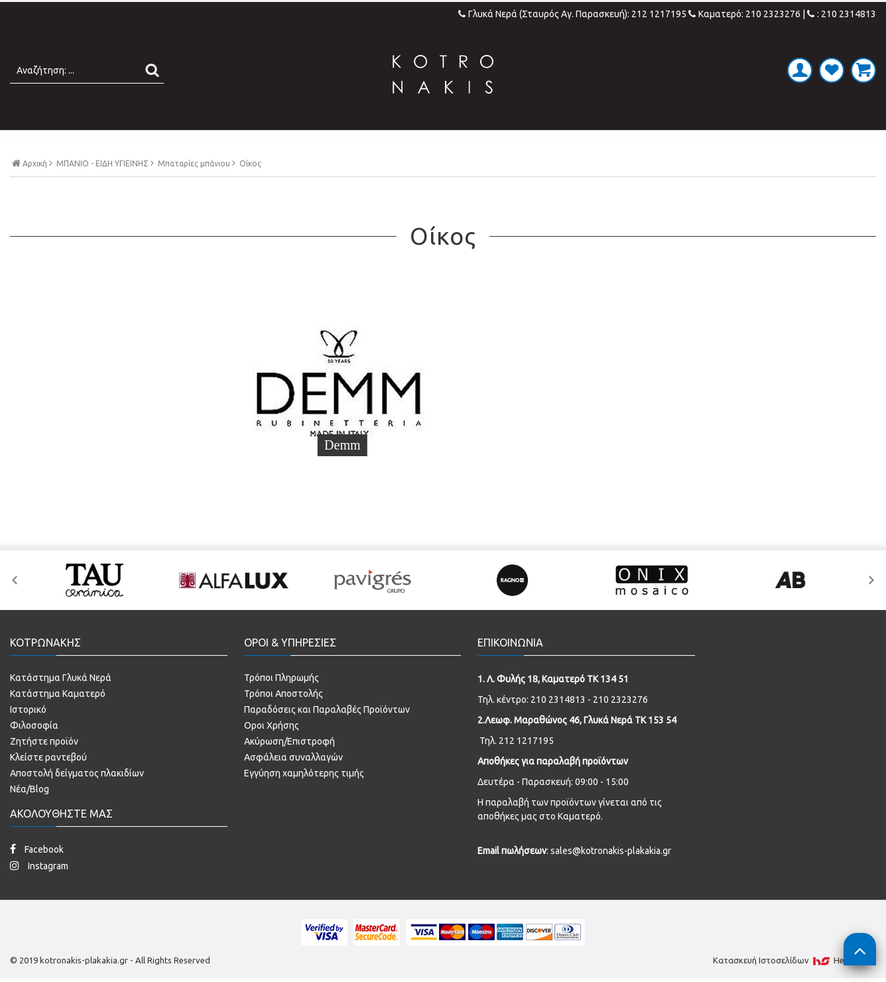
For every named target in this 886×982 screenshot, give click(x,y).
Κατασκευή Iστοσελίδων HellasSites (794, 958)
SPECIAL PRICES (657, 144)
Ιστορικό (28, 708)
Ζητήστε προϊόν (44, 740)
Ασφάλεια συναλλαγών (293, 756)
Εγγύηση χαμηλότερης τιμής (304, 772)
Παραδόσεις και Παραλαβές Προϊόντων (327, 708)
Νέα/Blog (29, 787)
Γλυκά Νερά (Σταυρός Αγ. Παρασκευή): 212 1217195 (573, 14)
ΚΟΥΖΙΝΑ (559, 144)
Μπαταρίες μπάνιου (194, 192)
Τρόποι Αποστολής (283, 692)
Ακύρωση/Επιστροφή (289, 740)
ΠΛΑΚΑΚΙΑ (213, 144)
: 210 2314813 (841, 14)
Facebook (37, 847)
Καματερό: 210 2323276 (744, 14)
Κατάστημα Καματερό (57, 692)
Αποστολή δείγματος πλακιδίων (77, 772)
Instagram (39, 864)
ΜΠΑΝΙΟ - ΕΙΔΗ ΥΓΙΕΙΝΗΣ (345, 144)
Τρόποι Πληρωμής (281, 676)
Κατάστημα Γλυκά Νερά (60, 676)
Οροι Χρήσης (271, 724)
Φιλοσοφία (34, 724)
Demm (111, 457)
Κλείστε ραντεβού (48, 756)
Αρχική (32, 191)
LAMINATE (477, 144)
